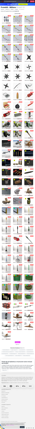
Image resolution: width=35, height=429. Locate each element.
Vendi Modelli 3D (4, 397)
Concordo (22, 427)
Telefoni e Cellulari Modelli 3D (19, 351)
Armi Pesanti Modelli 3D (9, 355)
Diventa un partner (5, 399)
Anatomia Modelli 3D (26, 355)
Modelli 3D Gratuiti (5, 394)
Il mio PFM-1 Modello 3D (17, 300)
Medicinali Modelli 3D (21, 353)
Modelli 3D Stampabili (5, 392)
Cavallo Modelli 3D (29, 349)
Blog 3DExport (4, 400)
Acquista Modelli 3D (6, 389)
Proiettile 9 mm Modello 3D (17, 99)
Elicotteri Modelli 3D (30, 353)
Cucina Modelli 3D (21, 349)
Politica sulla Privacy (5, 414)
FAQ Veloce (4, 409)
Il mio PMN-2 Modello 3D (28, 300)
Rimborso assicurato (5, 417)
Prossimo (17, 342)
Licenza (3, 411)
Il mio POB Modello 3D (16, 281)
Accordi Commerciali (5, 412)
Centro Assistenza (5, 407)
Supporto (3, 406)
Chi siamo (4, 375)
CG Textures (4, 395)
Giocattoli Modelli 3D (13, 353)
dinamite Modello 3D (27, 109)
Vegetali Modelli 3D (29, 351)
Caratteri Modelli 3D (13, 349)
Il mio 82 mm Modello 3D (17, 291)
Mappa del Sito (23, 422)
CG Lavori (3, 402)
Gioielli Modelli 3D (4, 353)
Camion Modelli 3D (18, 355)
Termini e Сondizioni (5, 416)
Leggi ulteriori (5, 370)
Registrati (32, 1)
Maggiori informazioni (10, 425)
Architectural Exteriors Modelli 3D (8, 351)
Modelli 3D (3, 391)
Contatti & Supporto (6, 404)
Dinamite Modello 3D (16, 243)
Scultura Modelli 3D (5, 349)
